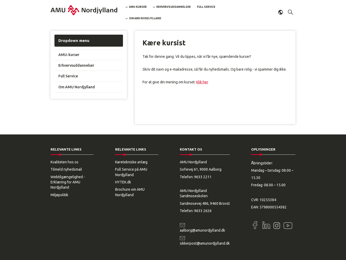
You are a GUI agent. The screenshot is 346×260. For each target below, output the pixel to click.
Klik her (202, 82)
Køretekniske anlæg (131, 162)
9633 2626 (203, 211)
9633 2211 (203, 177)
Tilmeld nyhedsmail (66, 169)
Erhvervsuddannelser (173, 6)
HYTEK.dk (123, 182)
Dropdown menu (73, 40)
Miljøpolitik (59, 195)
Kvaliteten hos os (64, 162)
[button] (290, 12)
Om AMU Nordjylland (145, 18)
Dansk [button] (280, 12)
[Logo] (84, 10)
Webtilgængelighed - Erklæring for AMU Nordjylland (68, 182)
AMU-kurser (138, 6)
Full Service (206, 6)
